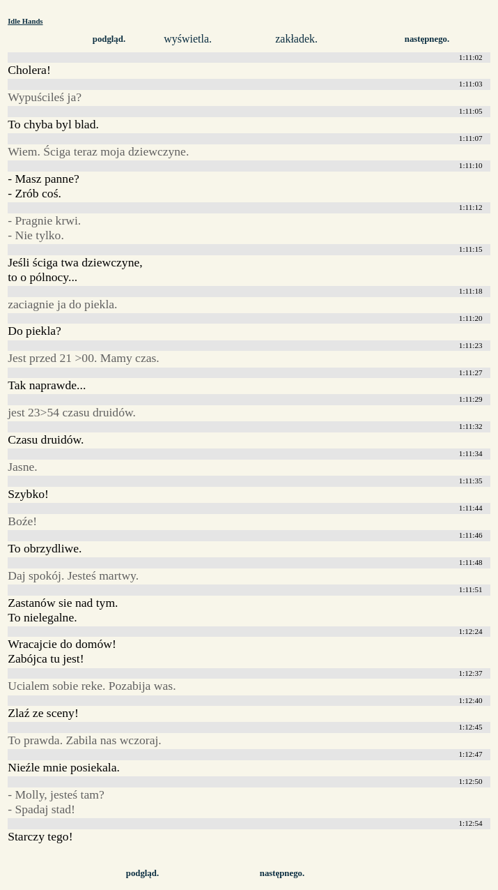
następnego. (427, 39)
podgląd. (109, 39)
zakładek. (296, 39)
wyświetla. (188, 39)
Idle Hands (25, 21)
